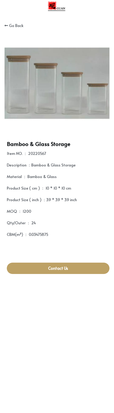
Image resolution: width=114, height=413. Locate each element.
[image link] (56, 6)
